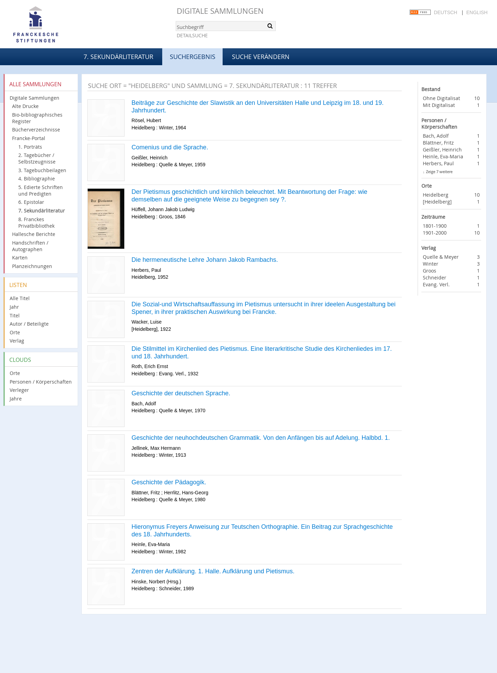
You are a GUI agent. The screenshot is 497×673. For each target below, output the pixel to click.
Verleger (19, 390)
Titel (15, 315)
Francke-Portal (28, 138)
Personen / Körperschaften (41, 381)
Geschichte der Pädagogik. (168, 482)
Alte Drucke (25, 106)
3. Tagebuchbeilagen (42, 170)
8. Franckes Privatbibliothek (36, 222)
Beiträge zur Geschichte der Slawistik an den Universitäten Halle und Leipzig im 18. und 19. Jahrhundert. (257, 106)
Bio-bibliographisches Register (37, 118)
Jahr (14, 307)
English (476, 12)
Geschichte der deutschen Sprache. (180, 393)
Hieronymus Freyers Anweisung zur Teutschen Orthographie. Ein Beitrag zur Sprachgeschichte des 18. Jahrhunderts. (262, 530)
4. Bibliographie (36, 178)
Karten (20, 257)
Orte (15, 332)
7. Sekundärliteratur (118, 56)
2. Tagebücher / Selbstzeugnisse (37, 158)
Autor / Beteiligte (29, 323)
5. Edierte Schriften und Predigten (40, 190)
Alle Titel (20, 298)
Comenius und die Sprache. (169, 147)
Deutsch (445, 12)
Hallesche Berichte (33, 234)
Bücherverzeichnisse (36, 129)
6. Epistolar (31, 202)
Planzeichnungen (32, 266)
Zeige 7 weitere (439, 171)
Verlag (17, 340)
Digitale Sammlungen (220, 11)
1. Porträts (30, 146)
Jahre (16, 398)
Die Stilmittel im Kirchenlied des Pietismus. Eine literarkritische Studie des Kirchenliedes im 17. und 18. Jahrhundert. (261, 352)
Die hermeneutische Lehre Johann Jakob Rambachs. (204, 259)
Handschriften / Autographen (30, 246)
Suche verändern (261, 56)
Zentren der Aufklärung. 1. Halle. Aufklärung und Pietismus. (212, 571)
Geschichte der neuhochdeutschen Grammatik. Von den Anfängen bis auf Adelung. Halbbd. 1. (260, 437)
